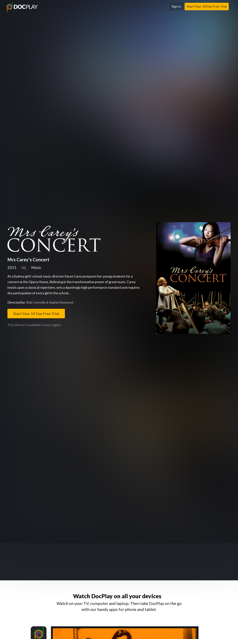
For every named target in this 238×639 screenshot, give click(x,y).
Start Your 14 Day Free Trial (207, 6)
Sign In (176, 6)
